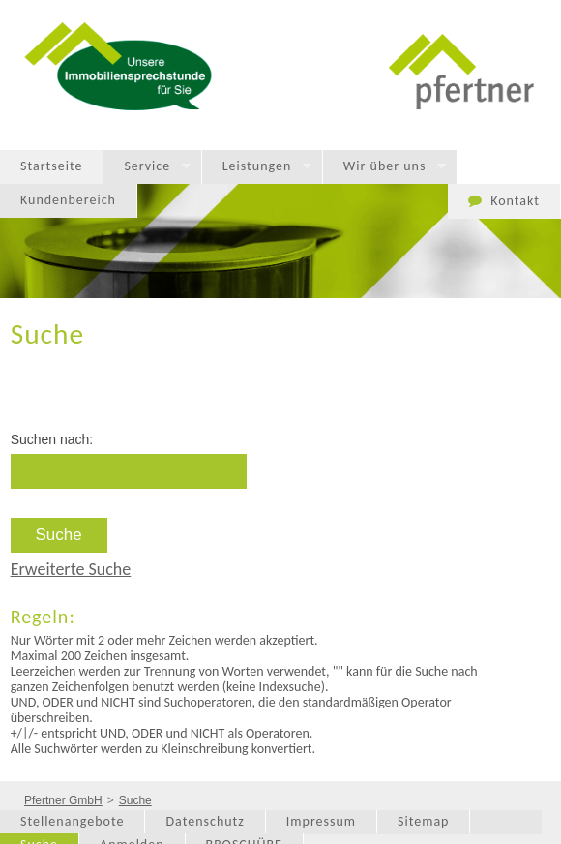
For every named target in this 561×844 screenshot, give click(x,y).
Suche (135, 800)
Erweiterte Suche (71, 569)
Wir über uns (385, 166)
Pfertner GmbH (63, 800)
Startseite (51, 166)
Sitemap (423, 821)
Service (147, 166)
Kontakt (515, 201)
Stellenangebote (72, 821)
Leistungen (257, 166)
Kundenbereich (68, 200)
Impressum (321, 821)
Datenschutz (204, 821)
